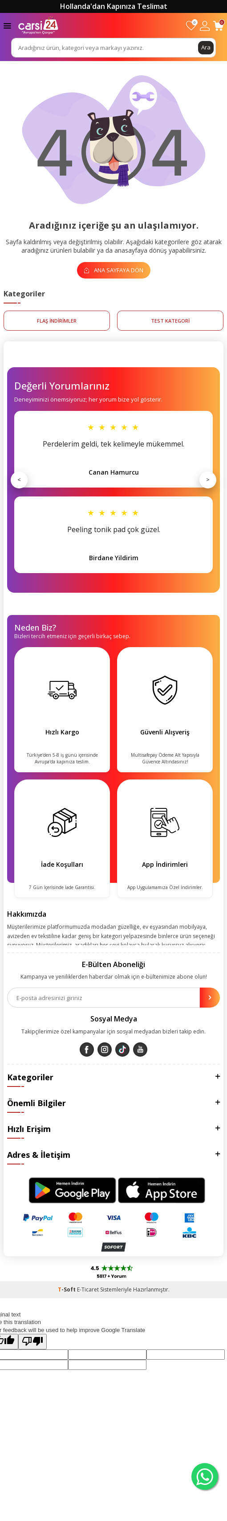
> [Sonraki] (208, 480)
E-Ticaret (88, 1289)
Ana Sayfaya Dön (113, 270)
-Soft (67, 1289)
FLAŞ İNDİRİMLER (57, 320)
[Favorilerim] (191, 25)
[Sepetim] (218, 25)
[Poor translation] (32, 1341)
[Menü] (7, 25)
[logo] (38, 25)
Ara (206, 47)
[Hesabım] (205, 25)
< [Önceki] (19, 480)
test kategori (170, 320)
